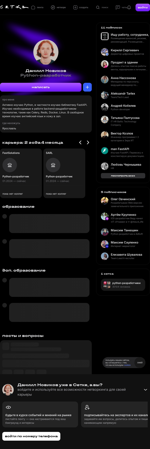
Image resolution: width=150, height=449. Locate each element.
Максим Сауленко (124, 242)
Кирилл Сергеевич (125, 50)
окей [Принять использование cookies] (139, 362)
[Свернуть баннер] (145, 389)
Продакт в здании (124, 62)
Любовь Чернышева (126, 164)
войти (143, 7)
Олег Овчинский (123, 199)
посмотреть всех (123, 175)
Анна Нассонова (123, 78)
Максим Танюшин (124, 230)
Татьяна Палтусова (125, 118)
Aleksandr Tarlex (123, 93)
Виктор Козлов (122, 133)
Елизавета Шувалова (126, 254)
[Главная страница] (14, 7)
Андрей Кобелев (123, 106)
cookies (127, 365)
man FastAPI (120, 149)
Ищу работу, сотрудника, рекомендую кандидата (130, 34)
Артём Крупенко (123, 215)
